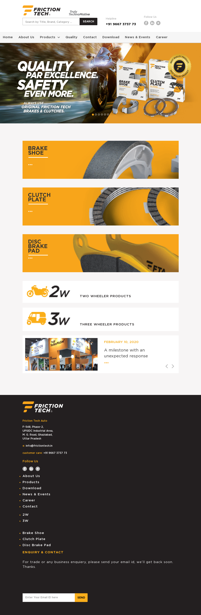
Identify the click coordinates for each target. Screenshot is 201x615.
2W (26, 514)
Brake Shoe (33, 533)
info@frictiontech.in (39, 445)
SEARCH (88, 21)
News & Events (137, 37)
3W (26, 520)
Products (50, 37)
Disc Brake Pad (37, 545)
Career (162, 37)
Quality (71, 37)
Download (110, 37)
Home (8, 37)
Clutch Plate (34, 539)
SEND (81, 597)
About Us (26, 37)
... (30, 163)
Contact (90, 37)
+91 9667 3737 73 (121, 24)
